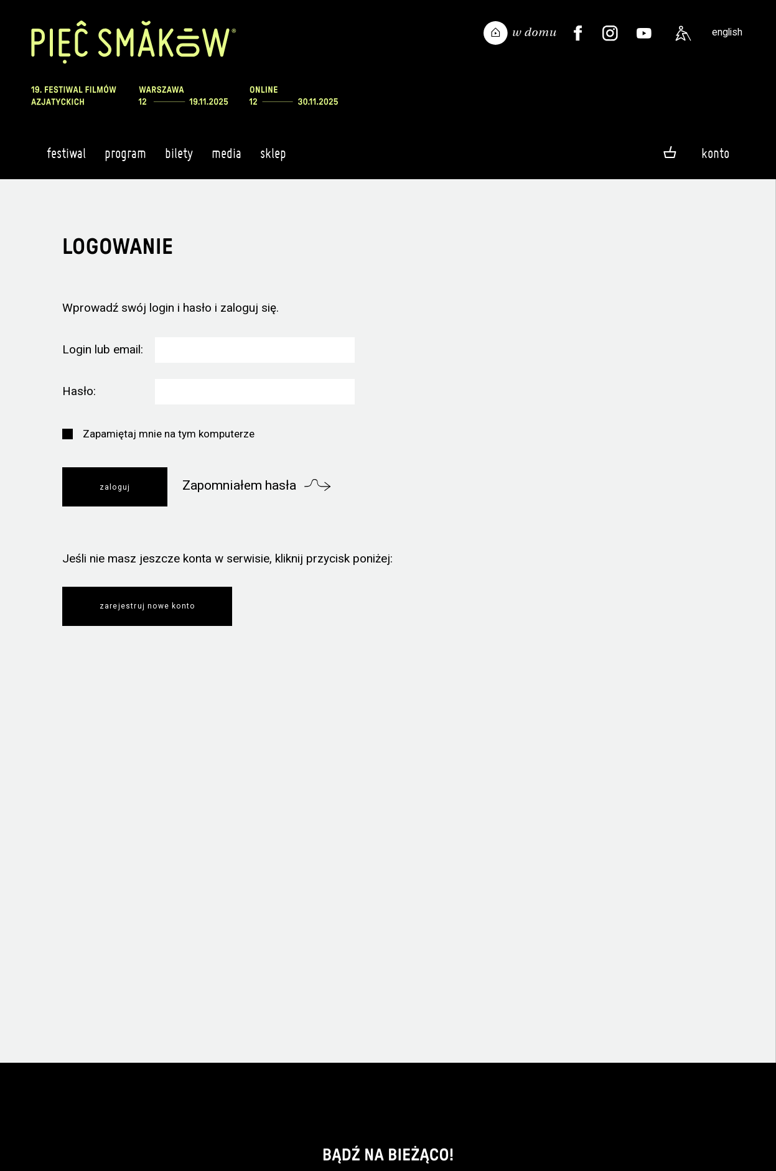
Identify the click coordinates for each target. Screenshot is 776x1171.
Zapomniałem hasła (239, 485)
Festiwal (66, 158)
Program (125, 158)
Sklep (273, 158)
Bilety (179, 158)
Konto (715, 153)
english (727, 32)
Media (226, 158)
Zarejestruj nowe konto (147, 606)
